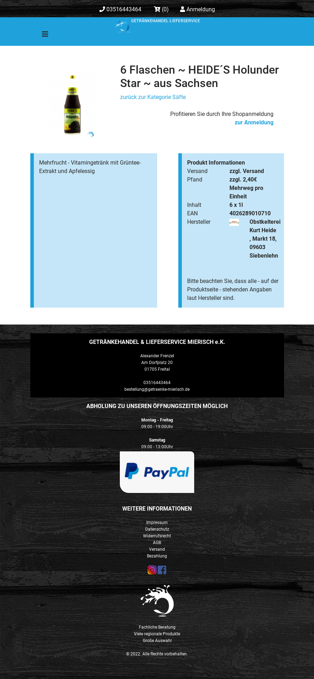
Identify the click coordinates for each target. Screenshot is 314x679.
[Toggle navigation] (40, 36)
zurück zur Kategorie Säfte (153, 97)
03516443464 (120, 9)
